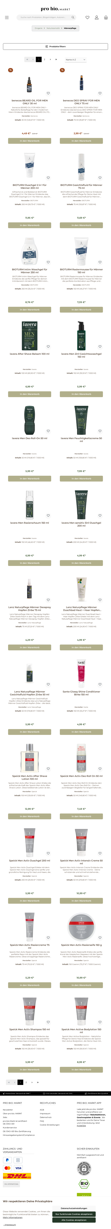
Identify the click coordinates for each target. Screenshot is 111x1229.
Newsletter (8, 1110)
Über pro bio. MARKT (12, 1113)
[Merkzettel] (87, 17)
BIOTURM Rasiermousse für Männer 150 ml (81, 271)
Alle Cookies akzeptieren (74, 1220)
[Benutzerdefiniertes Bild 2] (18, 1160)
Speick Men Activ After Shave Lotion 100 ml (29, 777)
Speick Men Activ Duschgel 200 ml (29, 860)
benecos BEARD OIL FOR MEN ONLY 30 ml (30, 102)
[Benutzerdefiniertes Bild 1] (7, 1160)
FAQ (42, 1121)
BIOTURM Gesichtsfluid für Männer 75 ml (81, 186)
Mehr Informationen (12, 1217)
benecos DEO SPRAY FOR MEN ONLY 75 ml (81, 102)
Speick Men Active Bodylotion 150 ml (81, 1031)
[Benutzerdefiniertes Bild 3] (13, 1168)
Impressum (45, 1113)
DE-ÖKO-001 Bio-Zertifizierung (17, 1131)
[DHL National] (17, 1176)
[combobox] (43, 17)
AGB (42, 1110)
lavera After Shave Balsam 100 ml (29, 354)
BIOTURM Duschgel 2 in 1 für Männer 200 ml (30, 186)
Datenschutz (45, 1117)
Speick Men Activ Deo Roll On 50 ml (81, 776)
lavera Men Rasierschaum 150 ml (29, 522)
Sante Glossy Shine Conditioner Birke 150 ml (81, 693)
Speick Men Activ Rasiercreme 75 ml (29, 946)
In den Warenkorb (29, 141)
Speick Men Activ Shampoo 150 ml (29, 1029)
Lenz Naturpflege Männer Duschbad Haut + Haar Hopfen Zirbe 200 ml (81, 609)
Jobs (5, 1117)
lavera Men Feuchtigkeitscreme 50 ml (81, 440)
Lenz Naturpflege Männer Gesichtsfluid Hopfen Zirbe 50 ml (29, 693)
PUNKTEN (81, 1126)
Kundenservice (10, 1127)
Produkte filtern (55, 46)
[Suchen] (73, 17)
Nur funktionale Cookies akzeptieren (74, 1214)
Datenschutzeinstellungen (74, 1208)
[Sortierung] (76, 60)
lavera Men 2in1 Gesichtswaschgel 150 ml (81, 355)
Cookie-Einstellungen (50, 1125)
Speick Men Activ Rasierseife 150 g (81, 945)
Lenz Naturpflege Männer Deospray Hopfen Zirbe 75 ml (29, 609)
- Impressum (9, 1224)
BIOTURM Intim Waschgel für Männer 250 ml (29, 271)
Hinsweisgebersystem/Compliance (19, 1135)
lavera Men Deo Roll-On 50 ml (29, 438)
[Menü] (7, 17)
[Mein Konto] (97, 17)
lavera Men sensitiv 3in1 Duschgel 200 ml (81, 524)
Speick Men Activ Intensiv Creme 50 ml (81, 862)
